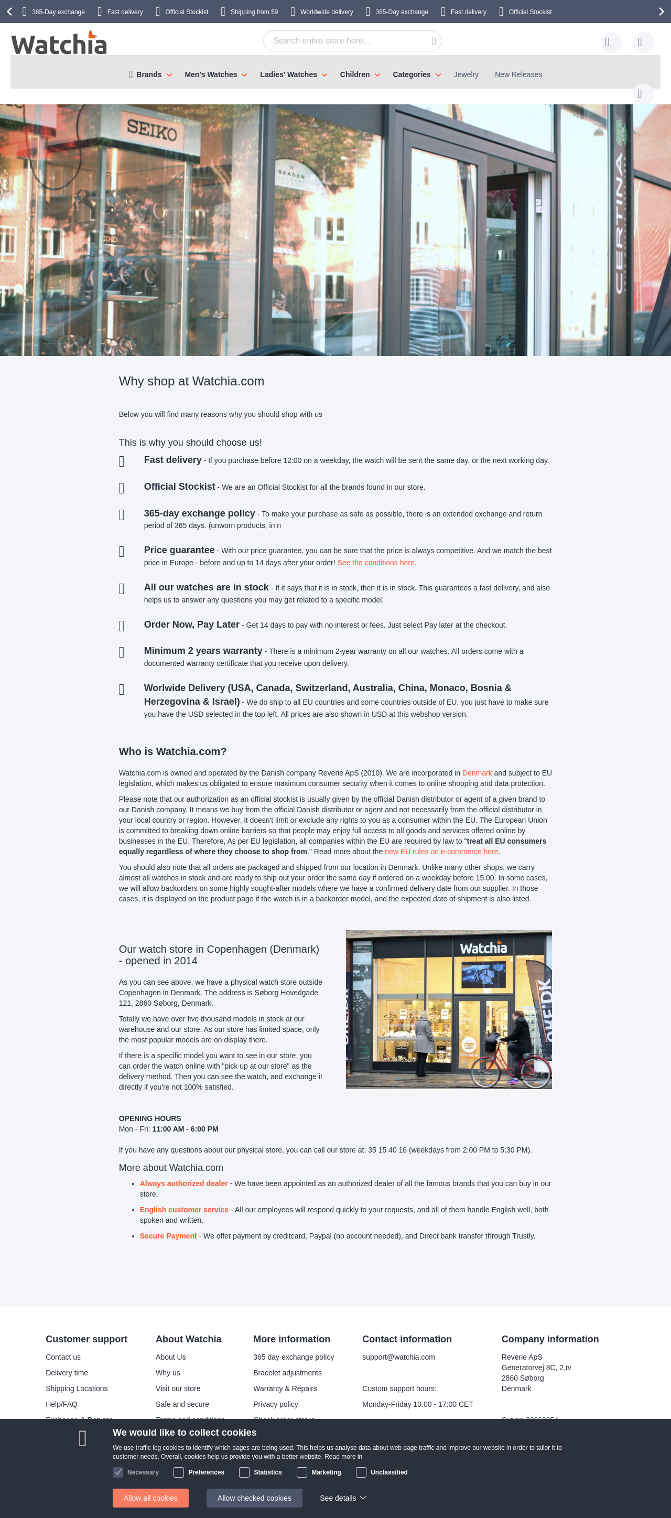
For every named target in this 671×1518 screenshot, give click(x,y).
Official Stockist (186, 12)
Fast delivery (125, 12)
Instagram (313, 1477)
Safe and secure (182, 1394)
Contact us (63, 1346)
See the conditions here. (377, 552)
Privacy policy (275, 1394)
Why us (168, 1362)
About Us (171, 1346)
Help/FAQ (62, 1394)
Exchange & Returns (79, 1409)
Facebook (313, 1460)
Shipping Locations (76, 1378)
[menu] (335, 72)
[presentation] (11, 12)
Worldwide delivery (326, 12)
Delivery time (67, 1362)
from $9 (254, 12)
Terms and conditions (190, 1409)
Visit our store (178, 1378)
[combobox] (336, 40)
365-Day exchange (58, 12)
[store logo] (59, 42)
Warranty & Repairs (285, 1378)
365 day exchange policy (293, 1346)
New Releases (518, 74)
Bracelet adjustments (287, 1362)
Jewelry (466, 74)
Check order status (284, 1409)
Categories (412, 74)
